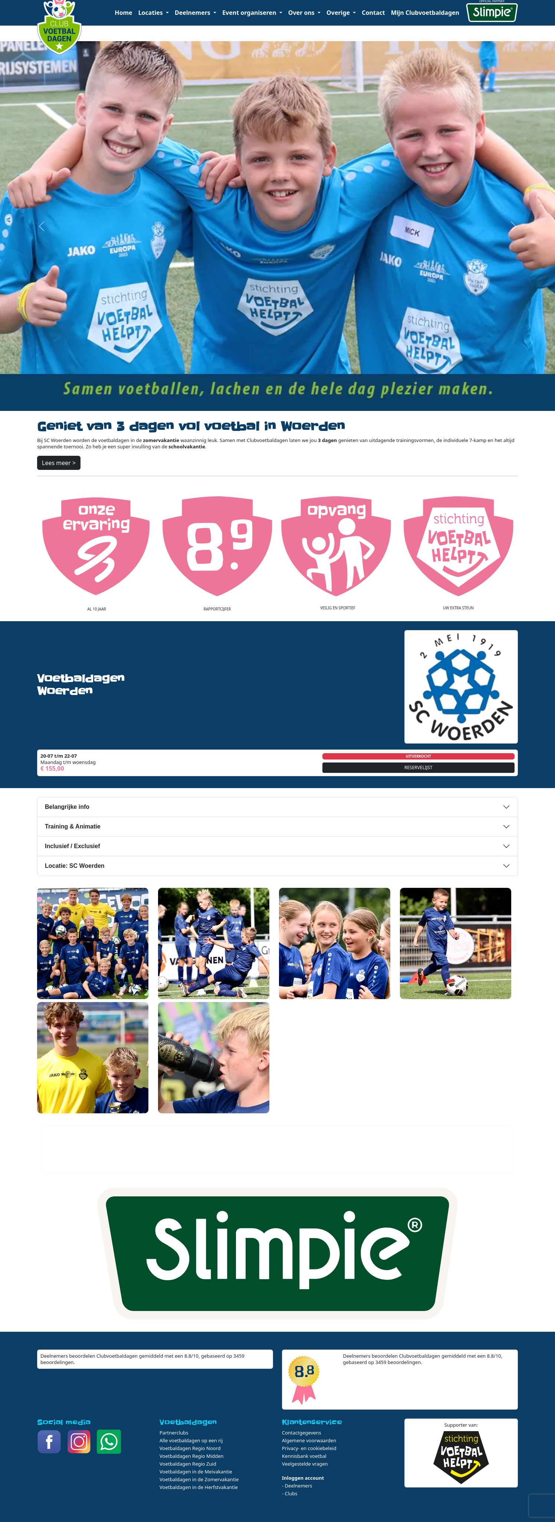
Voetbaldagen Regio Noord (190, 1448)
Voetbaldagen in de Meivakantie (196, 1471)
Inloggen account (303, 1478)
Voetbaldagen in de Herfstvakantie (199, 1487)
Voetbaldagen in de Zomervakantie (199, 1479)
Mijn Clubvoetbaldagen (425, 13)
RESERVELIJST (418, 767)
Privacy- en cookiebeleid (309, 1448)
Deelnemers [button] (193, 13)
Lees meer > (59, 463)
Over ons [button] (302, 13)
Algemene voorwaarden (309, 1440)
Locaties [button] (151, 13)
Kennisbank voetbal (304, 1456)
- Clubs (289, 1493)
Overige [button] (338, 13)
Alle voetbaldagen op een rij (191, 1440)
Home (123, 13)
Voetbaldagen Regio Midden (192, 1456)
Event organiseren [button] (250, 13)
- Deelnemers (297, 1485)
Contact (373, 13)
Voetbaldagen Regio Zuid (188, 1463)
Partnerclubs (174, 1432)
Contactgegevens (301, 1432)
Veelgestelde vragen (305, 1463)
